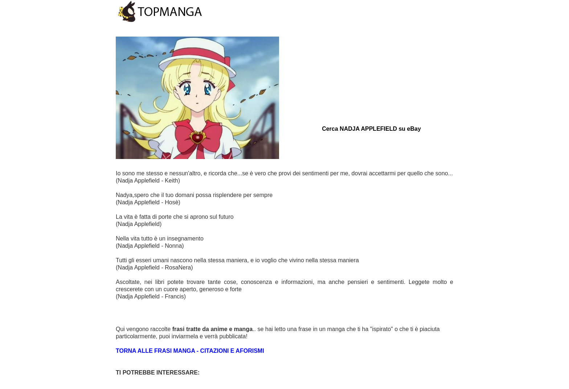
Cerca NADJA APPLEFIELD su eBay (371, 129)
